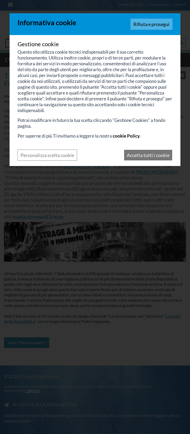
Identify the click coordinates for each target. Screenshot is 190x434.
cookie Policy (126, 136)
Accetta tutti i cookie (148, 155)
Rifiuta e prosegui (151, 24)
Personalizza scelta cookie (47, 155)
